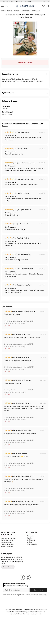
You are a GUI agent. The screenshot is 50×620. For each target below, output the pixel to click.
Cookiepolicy (31, 540)
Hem (2, 10)
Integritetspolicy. (41, 595)
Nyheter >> (19, 1)
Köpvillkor (30, 538)
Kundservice (30, 536)
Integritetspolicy (32, 544)
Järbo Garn (5, 108)
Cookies (29, 542)
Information (45, 1)
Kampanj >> (28, 1)
